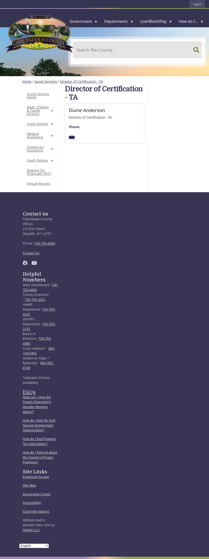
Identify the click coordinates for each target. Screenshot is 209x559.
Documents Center (36, 494)
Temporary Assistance (40, 150)
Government (82, 22)
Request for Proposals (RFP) (39, 172)
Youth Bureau (40, 161)
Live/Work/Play (154, 22)
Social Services (45, 81)
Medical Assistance (40, 136)
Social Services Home (38, 95)
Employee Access (36, 477)
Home (27, 81)
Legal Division (40, 125)
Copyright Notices (36, 511)
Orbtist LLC (31, 530)
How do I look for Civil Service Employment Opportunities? (39, 425)
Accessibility (32, 503)
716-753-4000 (44, 243)
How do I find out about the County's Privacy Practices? (40, 457)
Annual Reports (38, 183)
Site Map (29, 485)
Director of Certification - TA (81, 81)
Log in (197, 4)
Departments (116, 22)
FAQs (29, 392)
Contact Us (31, 253)
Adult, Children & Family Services (40, 112)
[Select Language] (34, 546)
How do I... (189, 22)
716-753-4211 (35, 300)
